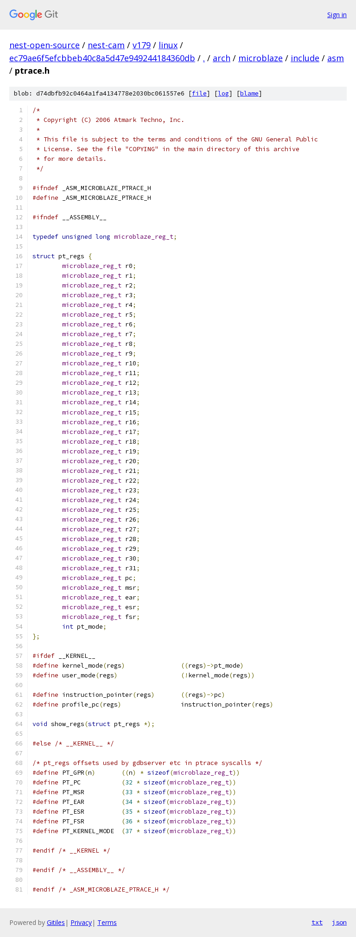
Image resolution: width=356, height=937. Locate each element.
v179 (142, 45)
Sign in (337, 14)
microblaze (260, 58)
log (223, 93)
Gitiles (56, 922)
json (339, 922)
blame (249, 93)
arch (221, 58)
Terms (107, 922)
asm (335, 58)
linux (168, 45)
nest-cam (106, 45)
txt (317, 922)
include (305, 58)
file (199, 93)
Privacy (81, 922)
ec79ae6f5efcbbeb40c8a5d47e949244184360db (102, 58)
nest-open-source (44, 45)
